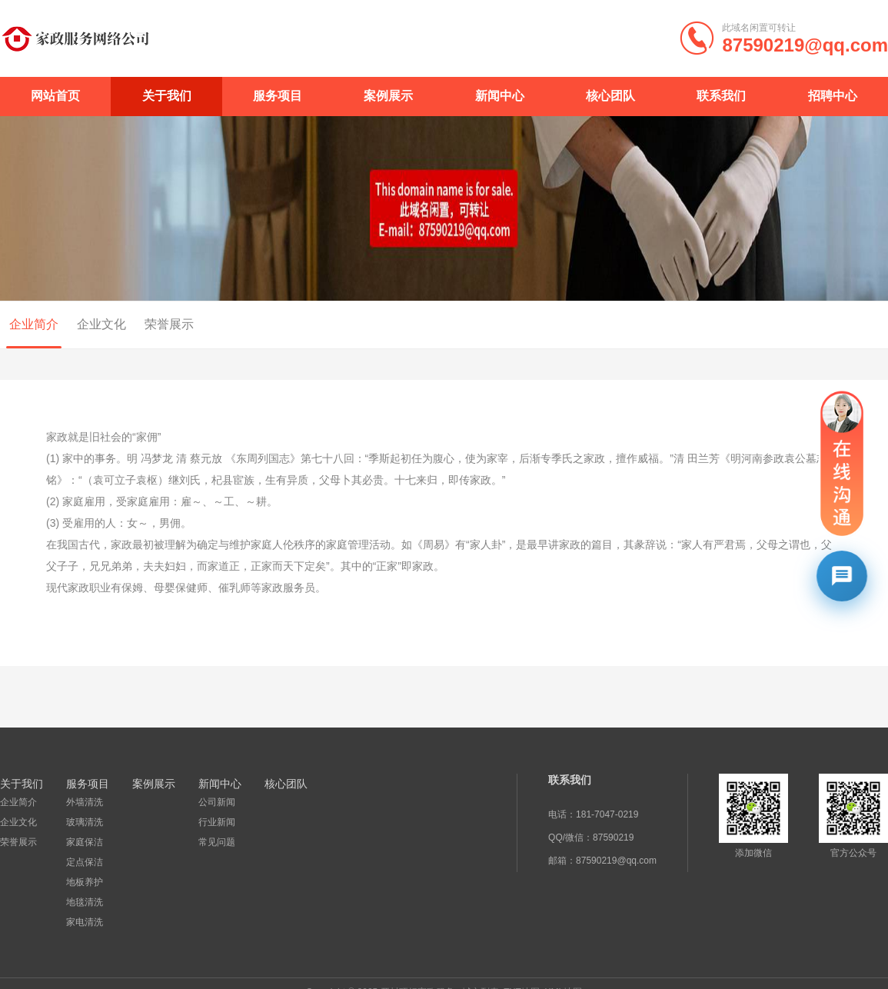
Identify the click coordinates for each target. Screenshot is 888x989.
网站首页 (55, 95)
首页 (829, 325)
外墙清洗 (83, 802)
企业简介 (18, 802)
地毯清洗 (83, 902)
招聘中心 (832, 95)
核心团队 (610, 95)
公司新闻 (215, 802)
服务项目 (277, 95)
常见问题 (215, 842)
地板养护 (83, 882)
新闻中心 (499, 95)
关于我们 (166, 95)
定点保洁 (83, 862)
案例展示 (388, 95)
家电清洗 (83, 922)
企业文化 (92, 324)
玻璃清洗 (83, 822)
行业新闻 (215, 822)
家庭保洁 (83, 842)
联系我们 (721, 95)
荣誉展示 (160, 324)
